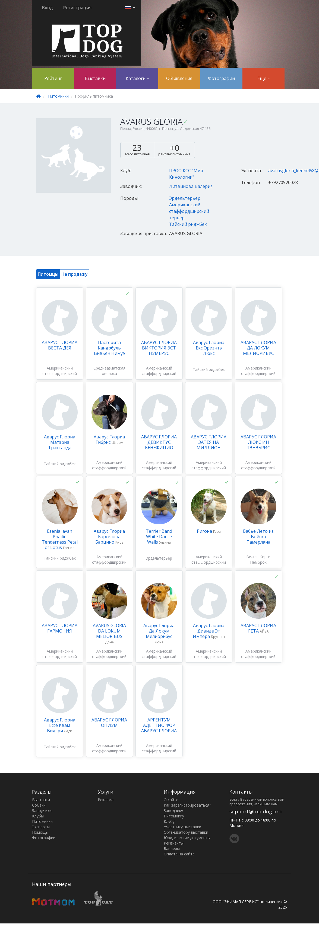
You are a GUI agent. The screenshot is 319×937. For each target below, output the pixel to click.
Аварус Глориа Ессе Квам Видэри (59, 725)
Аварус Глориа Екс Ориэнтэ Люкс (208, 347)
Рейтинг (53, 78)
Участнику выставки (182, 826)
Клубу (169, 821)
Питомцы (48, 274)
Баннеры (172, 848)
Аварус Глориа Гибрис (109, 439)
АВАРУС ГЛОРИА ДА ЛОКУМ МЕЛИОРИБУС (258, 347)
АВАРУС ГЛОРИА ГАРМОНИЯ (59, 628)
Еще (263, 78)
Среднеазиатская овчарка (109, 370)
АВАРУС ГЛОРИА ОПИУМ (109, 722)
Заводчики (42, 810)
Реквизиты (174, 843)
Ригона (205, 531)
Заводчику (173, 810)
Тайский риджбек (188, 224)
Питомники (58, 96)
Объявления (179, 78)
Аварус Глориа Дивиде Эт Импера (209, 630)
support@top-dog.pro (255, 811)
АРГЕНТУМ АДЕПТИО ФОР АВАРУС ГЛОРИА (159, 725)
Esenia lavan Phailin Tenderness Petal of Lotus (60, 539)
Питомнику (174, 816)
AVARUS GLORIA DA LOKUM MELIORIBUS (109, 630)
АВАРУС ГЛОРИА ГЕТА (258, 628)
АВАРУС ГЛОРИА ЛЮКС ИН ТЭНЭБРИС (258, 442)
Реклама (105, 799)
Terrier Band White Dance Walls (159, 536)
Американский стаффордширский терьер (189, 211)
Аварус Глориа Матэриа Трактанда (59, 442)
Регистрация (77, 8)
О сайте (171, 799)
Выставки (95, 78)
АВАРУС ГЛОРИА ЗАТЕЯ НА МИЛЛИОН (208, 442)
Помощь (40, 832)
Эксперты (41, 826)
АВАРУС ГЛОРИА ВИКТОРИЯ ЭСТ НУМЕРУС (159, 347)
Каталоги (137, 78)
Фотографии (221, 78)
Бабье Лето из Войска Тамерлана (258, 536)
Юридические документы (187, 837)
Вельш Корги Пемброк (258, 559)
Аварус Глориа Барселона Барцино (109, 536)
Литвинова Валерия (191, 186)
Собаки (39, 805)
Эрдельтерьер (184, 198)
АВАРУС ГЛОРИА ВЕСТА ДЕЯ (59, 345)
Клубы (38, 816)
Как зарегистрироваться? (187, 805)
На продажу (74, 274)
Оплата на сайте (179, 853)
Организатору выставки (186, 832)
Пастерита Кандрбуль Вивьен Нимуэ (109, 347)
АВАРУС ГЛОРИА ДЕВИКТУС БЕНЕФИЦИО (159, 442)
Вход (47, 8)
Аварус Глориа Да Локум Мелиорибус (159, 630)
